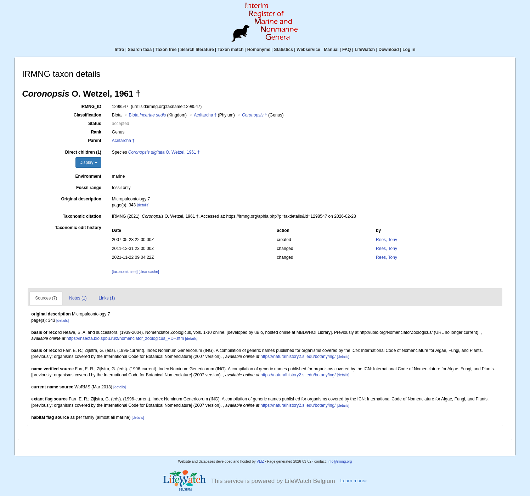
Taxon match (230, 49)
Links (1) (107, 298)
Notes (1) (77, 298)
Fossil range (88, 187)
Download (389, 49)
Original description (81, 198)
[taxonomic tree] (124, 272)
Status (94, 123)
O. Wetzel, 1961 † (164, 152)
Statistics (283, 49)
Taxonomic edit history (78, 227)
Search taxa (140, 49)
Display (88, 162)
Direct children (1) (83, 152)
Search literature (197, 49)
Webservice (308, 49)
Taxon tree (166, 49)
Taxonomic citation (82, 216)
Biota (147, 115)
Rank (96, 132)
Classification (87, 115)
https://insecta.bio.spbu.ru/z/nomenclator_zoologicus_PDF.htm (125, 338)
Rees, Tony (386, 239)
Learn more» (353, 480)
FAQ (346, 49)
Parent (94, 140)
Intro (119, 49)
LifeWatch (365, 49)
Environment (88, 176)
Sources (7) (46, 298)
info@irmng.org (340, 461)
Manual (331, 49)
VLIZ (260, 461)
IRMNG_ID (90, 106)
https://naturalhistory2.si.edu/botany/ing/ (298, 356)
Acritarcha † (205, 115)
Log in (408, 49)
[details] (143, 205)
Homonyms (258, 49)
